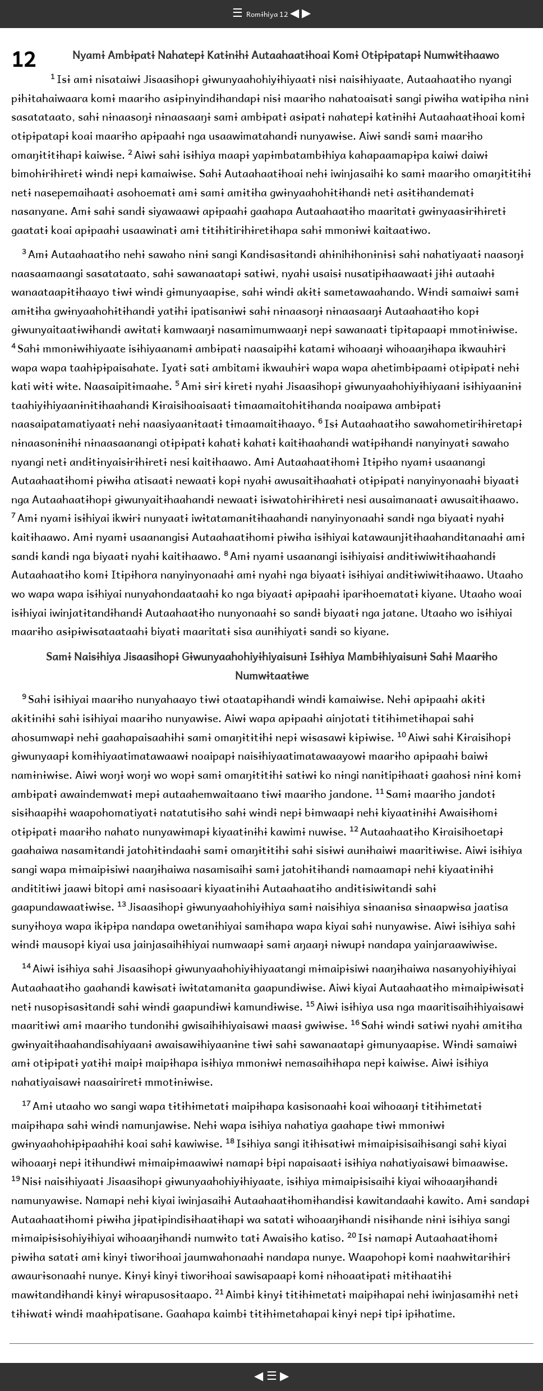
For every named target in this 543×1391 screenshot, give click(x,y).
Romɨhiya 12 (268, 14)
